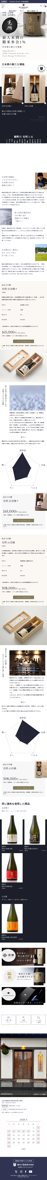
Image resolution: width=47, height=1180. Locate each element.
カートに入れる (23, 341)
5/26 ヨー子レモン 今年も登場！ (22, 1)
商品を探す (13, 11)
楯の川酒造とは (32, 11)
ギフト (22, 11)
